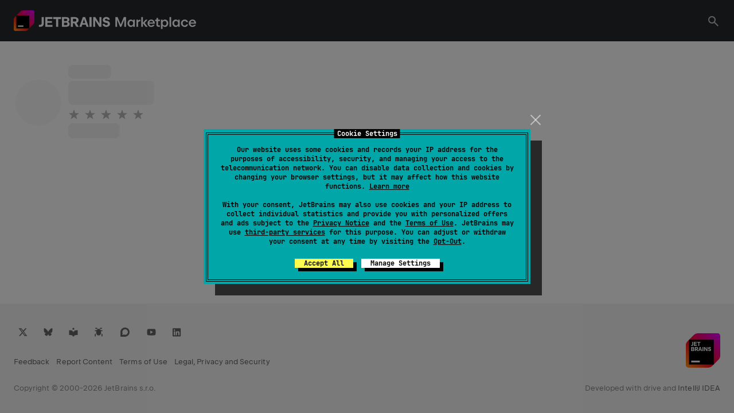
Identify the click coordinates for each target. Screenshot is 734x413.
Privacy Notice (341, 223)
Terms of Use (429, 223)
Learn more (389, 186)
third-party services (285, 232)
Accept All (324, 263)
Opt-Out (448, 241)
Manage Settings (400, 263)
